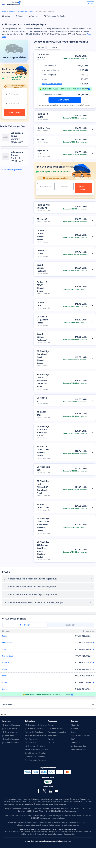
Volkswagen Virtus (14, 57)
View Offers (63, 99)
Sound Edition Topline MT (42, 268)
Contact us (75, 742)
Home (4, 11)
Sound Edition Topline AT (42, 337)
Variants (33, 16)
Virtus (32, 11)
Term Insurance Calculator (36, 735)
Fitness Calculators (36, 728)
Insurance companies (57, 732)
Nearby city (25, 625)
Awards (51, 739)
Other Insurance (11, 742)
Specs (19, 16)
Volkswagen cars (14, 170)
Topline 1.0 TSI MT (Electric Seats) (42, 235)
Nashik (5, 682)
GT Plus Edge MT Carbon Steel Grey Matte (43, 431)
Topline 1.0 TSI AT (42, 304)
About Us (75, 725)
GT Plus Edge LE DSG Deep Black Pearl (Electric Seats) (43, 524)
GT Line (40, 139)
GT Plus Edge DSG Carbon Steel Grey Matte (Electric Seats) (43, 549)
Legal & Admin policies (80, 735)
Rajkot (4, 636)
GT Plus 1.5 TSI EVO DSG (43, 506)
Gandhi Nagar (8, 656)
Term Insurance (11, 732)
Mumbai (5, 676)
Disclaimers (7, 704)
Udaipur (5, 689)
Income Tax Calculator (34, 732)
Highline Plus (43, 128)
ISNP (73, 739)
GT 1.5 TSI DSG (41, 413)
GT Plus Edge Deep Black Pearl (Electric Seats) (43, 357)
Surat (4, 649)
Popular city (70, 625)
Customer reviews (55, 728)
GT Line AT (42, 219)
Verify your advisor (78, 746)
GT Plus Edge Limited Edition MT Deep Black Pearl (43, 380)
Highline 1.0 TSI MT (42, 115)
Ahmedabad (7, 642)
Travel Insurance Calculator (36, 753)
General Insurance (12, 725)
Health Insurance (12, 739)
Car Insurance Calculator (35, 756)
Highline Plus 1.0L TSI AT (43, 206)
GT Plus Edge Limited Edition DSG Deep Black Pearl (43, 487)
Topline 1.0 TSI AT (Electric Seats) (42, 287)
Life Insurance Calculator (35, 746)
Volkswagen (22, 11)
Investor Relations (78, 749)
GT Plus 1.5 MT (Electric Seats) (42, 319)
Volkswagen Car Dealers (55, 16)
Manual (40, 47)
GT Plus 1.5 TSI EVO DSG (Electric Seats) (43, 451)
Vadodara (6, 662)
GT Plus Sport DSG (43, 468)
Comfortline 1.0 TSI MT (43, 56)
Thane (4, 669)
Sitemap (74, 728)
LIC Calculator (30, 742)
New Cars (12, 11)
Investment (9, 735)
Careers (74, 732)
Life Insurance (11, 728)
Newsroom (52, 735)
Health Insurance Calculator (36, 749)
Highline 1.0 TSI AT (42, 152)
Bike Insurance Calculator (35, 760)
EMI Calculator (31, 739)
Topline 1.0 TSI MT (42, 252)
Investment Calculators (37, 725)
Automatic (54, 47)
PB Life (51, 742)
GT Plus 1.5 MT (42, 399)
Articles (51, 725)
